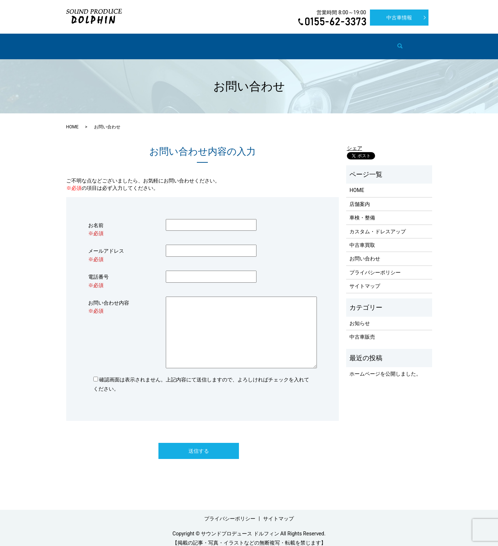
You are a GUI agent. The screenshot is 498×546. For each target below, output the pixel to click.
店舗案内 (133, 42)
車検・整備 (166, 42)
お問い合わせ (373, 42)
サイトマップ (364, 279)
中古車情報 (399, 17)
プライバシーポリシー (375, 265)
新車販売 (337, 42)
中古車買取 (268, 42)
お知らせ (359, 316)
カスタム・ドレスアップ (217, 42)
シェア (354, 141)
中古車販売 (304, 42)
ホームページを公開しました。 (385, 367)
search (402, 43)
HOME (105, 42)
